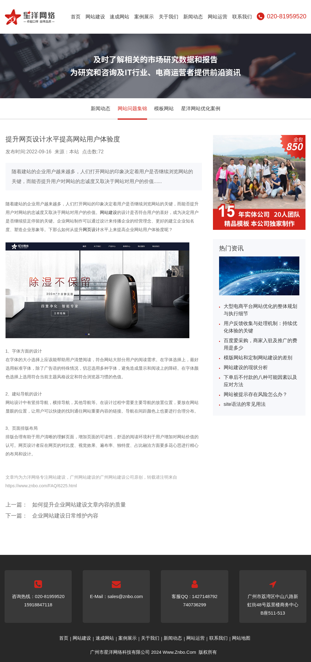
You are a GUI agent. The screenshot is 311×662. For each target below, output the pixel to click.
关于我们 (168, 16)
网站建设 (95, 16)
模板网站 (164, 108)
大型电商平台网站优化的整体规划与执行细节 (260, 310)
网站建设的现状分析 (246, 367)
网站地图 (241, 638)
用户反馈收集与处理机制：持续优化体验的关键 (260, 327)
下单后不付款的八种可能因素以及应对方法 (260, 381)
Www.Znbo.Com (179, 652)
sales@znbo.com (125, 596)
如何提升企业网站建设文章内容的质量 (79, 505)
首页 (76, 16)
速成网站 (119, 16)
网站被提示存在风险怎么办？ (255, 394)
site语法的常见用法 (245, 404)
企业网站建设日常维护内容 (65, 516)
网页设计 (91, 229)
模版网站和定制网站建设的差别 (258, 357)
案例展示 (144, 16)
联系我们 (242, 16)
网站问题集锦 (132, 108)
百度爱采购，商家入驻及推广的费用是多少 (260, 344)
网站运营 (217, 16)
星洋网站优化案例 (200, 108)
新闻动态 (193, 16)
